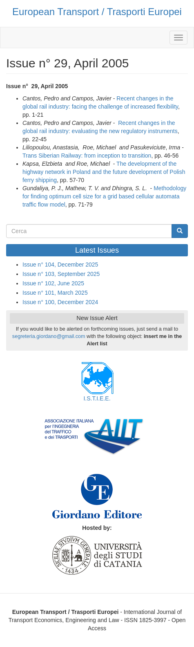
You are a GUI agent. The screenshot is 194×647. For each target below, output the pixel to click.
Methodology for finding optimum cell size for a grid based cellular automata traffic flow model (104, 196)
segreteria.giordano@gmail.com (48, 336)
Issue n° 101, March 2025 (55, 292)
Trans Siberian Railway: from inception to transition (86, 155)
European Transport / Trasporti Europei (97, 11)
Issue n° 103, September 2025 (61, 274)
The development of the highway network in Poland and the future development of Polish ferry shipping (103, 171)
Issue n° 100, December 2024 (60, 302)
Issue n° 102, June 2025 (53, 283)
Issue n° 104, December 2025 (60, 264)
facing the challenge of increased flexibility (125, 106)
